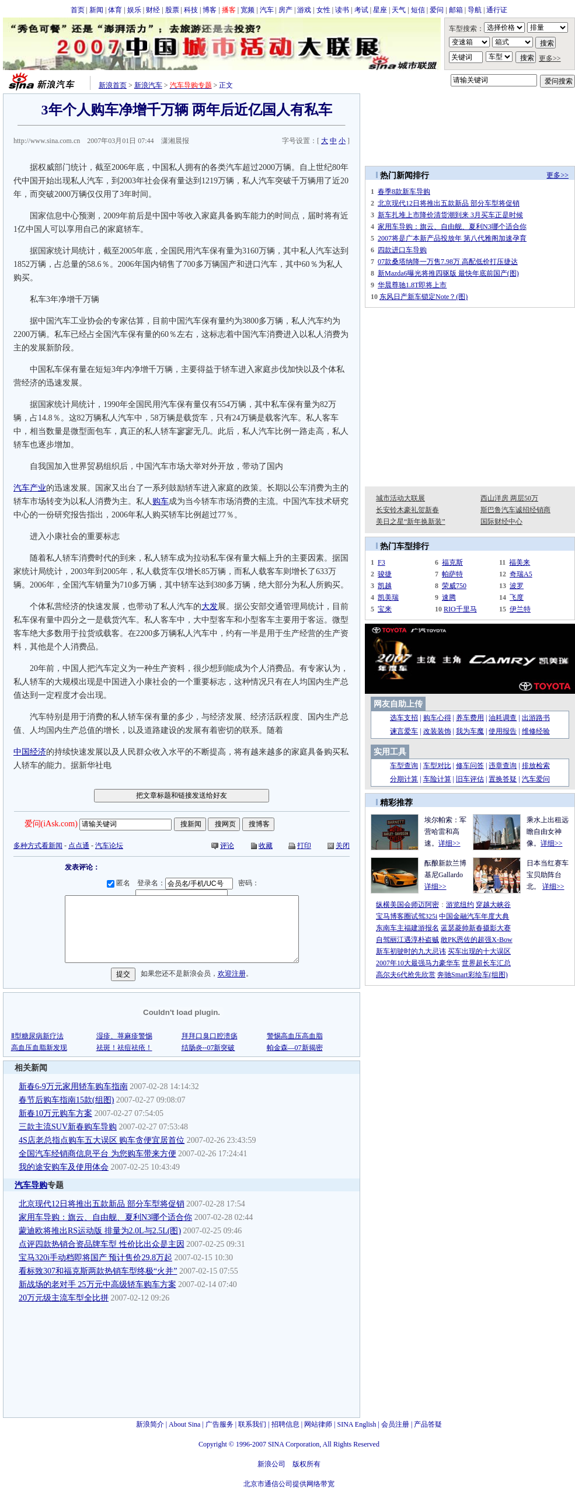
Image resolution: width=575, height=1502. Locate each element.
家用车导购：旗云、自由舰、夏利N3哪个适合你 (105, 1217)
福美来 (519, 562)
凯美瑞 (388, 597)
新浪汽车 (148, 85)
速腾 (449, 597)
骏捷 (385, 574)
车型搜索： (466, 29)
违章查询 (503, 766)
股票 (172, 10)
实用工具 (390, 751)
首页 (78, 10)
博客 (210, 10)
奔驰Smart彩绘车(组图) (472, 975)
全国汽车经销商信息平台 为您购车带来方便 (97, 1153)
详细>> (449, 843)
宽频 (248, 10)
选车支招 (404, 718)
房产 (285, 10)
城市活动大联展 (400, 498)
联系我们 (252, 1424)
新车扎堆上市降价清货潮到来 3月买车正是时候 (450, 215)
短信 (418, 10)
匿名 (120, 883)
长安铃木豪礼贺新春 (407, 510)
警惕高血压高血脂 (295, 1036)
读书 (342, 10)
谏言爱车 (404, 731)
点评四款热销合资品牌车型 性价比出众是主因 (101, 1244)
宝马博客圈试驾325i (406, 916)
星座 (380, 10)
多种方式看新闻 (37, 846)
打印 (304, 846)
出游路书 (536, 718)
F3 (381, 562)
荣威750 (454, 586)
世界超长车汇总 (486, 963)
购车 (160, 501)
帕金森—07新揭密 (295, 1048)
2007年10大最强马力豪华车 (418, 963)
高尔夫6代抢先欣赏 (405, 975)
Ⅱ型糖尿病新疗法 (37, 1036)
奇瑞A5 (521, 574)
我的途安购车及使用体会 (64, 1167)
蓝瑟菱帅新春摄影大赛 (476, 928)
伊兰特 (520, 609)
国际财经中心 (501, 521)
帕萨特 (452, 574)
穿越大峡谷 (493, 904)
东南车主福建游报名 (407, 928)
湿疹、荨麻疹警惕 (124, 1036)
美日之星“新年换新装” (410, 521)
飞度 (517, 597)
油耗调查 (503, 718)
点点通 (78, 846)
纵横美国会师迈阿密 (407, 904)
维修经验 (536, 731)
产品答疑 (428, 1424)
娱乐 (134, 10)
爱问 (437, 10)
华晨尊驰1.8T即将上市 (412, 285)
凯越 (385, 586)
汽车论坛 (109, 846)
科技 (191, 10)
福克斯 (452, 562)
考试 (361, 10)
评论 (227, 846)
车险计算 (437, 779)
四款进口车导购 (402, 250)
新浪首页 (113, 85)
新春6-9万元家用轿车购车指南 (73, 1086)
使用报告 (503, 731)
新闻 (96, 10)
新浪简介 (150, 1424)
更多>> (550, 58)
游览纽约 (460, 904)
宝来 (385, 609)
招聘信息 (285, 1424)
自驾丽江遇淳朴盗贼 (407, 940)
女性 (323, 10)
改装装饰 (437, 731)
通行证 (496, 10)
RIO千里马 (460, 609)
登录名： (186, 883)
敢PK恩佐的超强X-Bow (477, 940)
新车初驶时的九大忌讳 (411, 951)
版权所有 (306, 1464)
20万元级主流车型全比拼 (64, 1298)
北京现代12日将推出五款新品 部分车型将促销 (101, 1203)
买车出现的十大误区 (479, 951)
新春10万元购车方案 (55, 1113)
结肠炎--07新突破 (208, 1048)
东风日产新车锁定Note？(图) (423, 297)
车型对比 (437, 766)
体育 (115, 10)
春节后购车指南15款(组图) (66, 1100)
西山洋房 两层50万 (509, 498)
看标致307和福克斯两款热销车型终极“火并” (98, 1271)
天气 (399, 10)
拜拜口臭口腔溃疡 (210, 1036)
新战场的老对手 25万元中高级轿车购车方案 (97, 1284)
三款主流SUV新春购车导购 (68, 1126)
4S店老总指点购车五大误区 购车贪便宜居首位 (101, 1140)
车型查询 (404, 766)
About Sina (184, 1424)
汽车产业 (29, 488)
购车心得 (437, 718)
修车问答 (470, 766)
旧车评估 (470, 779)
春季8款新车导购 (404, 191)
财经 (153, 10)
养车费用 (470, 718)
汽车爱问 (536, 779)
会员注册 (395, 1424)
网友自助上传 (398, 704)
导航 (475, 10)
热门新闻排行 (404, 175)
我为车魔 (470, 731)
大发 (209, 606)
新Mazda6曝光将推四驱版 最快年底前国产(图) (448, 273)
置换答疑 (503, 779)
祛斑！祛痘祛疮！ (124, 1048)
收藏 (266, 846)
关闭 (343, 846)
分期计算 (404, 779)
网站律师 (318, 1424)
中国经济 (29, 751)
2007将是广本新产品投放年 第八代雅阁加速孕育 (452, 238)
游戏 (304, 10)
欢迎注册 (232, 974)
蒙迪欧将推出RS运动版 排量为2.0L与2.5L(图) (100, 1230)
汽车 (267, 10)
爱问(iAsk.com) (51, 823)
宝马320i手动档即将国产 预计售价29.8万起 (95, 1257)
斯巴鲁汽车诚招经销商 (515, 510)
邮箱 (456, 10)
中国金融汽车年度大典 (474, 916)
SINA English (356, 1424)
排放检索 (536, 766)
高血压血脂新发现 (39, 1048)
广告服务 (219, 1424)
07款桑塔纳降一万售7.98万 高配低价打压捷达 (448, 262)
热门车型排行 (404, 546)
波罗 (517, 586)
